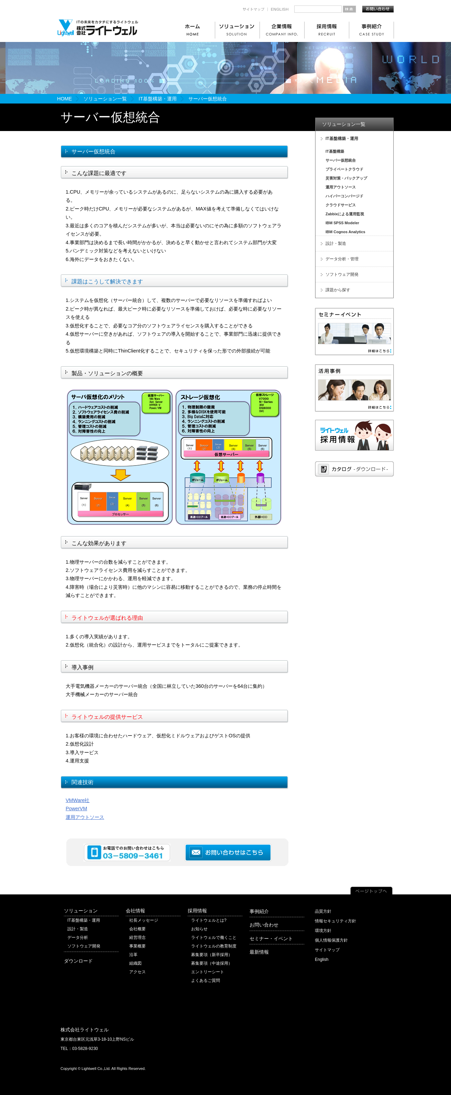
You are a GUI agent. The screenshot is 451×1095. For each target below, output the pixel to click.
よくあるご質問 (205, 980)
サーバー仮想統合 (341, 160)
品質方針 (323, 911)
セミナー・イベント (271, 938)
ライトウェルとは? (209, 920)
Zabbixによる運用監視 (345, 214)
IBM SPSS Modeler (342, 223)
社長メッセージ (143, 920)
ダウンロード (78, 961)
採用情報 (197, 910)
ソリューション (81, 910)
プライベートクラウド (344, 169)
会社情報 (135, 910)
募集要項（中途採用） (211, 963)
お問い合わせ (264, 925)
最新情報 (259, 952)
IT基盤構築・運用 (158, 98)
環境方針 (323, 930)
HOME (64, 98)
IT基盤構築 (335, 151)
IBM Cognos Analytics (345, 232)
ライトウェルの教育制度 (213, 946)
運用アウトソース (85, 817)
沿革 (133, 954)
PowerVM (76, 808)
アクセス (137, 971)
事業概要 (137, 946)
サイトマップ (327, 949)
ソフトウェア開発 (342, 274)
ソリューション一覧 (105, 98)
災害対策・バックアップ (346, 178)
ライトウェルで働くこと (213, 937)
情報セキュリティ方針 (335, 921)
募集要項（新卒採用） (211, 954)
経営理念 (137, 937)
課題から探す (338, 290)
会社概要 (137, 928)
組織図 (135, 963)
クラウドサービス (341, 205)
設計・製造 (336, 243)
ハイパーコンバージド (344, 196)
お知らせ (199, 928)
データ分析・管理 (342, 259)
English (321, 959)
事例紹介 (259, 911)
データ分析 (77, 937)
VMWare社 (77, 800)
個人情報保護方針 (331, 940)
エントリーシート (207, 971)
